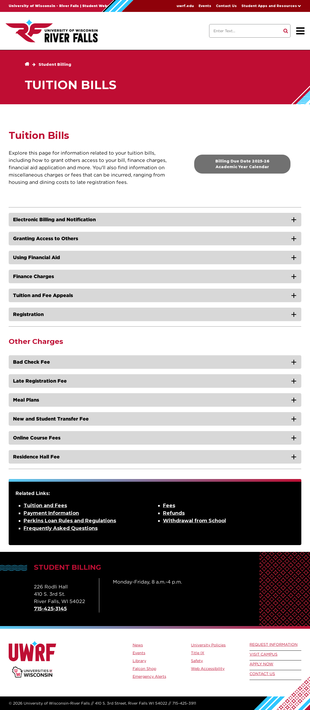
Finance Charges (33, 276)
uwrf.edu (185, 6)
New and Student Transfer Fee (51, 419)
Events (205, 6)
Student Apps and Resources (269, 6)
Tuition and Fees (45, 506)
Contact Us (226, 6)
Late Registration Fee (40, 381)
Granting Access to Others (45, 238)
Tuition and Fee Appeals (43, 295)
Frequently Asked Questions (61, 528)
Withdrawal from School (194, 521)
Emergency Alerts (149, 676)
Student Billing (55, 64)
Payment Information (51, 513)
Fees (169, 506)
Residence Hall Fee (36, 457)
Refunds (174, 513)
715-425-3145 (50, 609)
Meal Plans (26, 400)
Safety (197, 661)
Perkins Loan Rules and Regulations (70, 521)
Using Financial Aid (36, 257)
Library (139, 661)
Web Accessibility (208, 668)
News (138, 645)
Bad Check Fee (31, 362)
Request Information (274, 644)
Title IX (197, 653)
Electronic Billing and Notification (54, 219)
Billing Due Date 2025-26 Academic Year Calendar (242, 164)
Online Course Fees (36, 438)
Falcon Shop (144, 668)
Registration (28, 314)
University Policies (208, 645)
